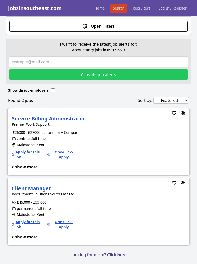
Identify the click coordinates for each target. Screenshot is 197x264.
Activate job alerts (98, 74)
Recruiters (141, 8)
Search (118, 8)
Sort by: (145, 100)
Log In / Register (173, 8)
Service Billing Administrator (48, 118)
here (122, 255)
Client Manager (31, 188)
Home (99, 8)
